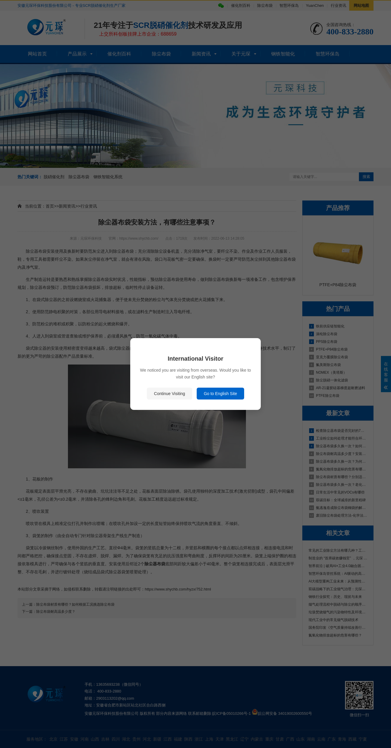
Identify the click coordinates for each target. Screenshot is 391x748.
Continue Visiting (169, 393)
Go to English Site (220, 393)
